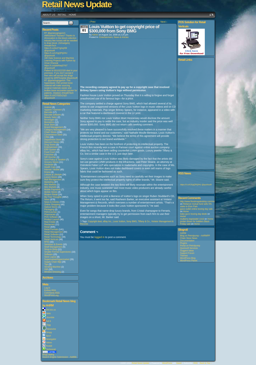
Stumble (50, 317)
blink (48, 313)
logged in (99, 237)
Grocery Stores (51, 162)
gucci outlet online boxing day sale (196, 209)
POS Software (51, 217)
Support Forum (187, 253)
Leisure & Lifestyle (53, 174)
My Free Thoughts (53, 197)
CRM (46, 137)
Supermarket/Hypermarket (56, 259)
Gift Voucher (50, 157)
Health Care (50, 167)
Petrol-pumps (50, 212)
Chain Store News (188, 238)
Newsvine (51, 329)
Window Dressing (52, 272)
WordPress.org (51, 295)
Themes (184, 255)
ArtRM (183, 233)
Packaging (49, 209)
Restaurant (49, 224)
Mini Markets (50, 184)
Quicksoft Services (189, 248)
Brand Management (53, 127)
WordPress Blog (187, 258)
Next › (164, 21)
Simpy (49, 332)
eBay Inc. (107, 221)
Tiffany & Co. (144, 221)
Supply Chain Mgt (52, 262)
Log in (47, 288)
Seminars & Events (53, 244)
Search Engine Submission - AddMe (59, 357)
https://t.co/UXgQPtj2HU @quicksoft (196, 184)
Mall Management (52, 179)
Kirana (47, 172)
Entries (50, 290)
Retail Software (51, 234)
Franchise (49, 154)
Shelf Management (53, 247)
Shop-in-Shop (50, 249)
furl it (48, 321)
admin (95, 34)
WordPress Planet (188, 260)
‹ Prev (92, 21)
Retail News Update (140, 363)
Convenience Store (53, 134)
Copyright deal (95, 221)
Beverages (49, 119)
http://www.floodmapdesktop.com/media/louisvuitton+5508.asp (209, 201)
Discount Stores (51, 142)
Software (48, 254)
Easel (179, 363)
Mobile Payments (52, 189)
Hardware (49, 164)
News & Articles (51, 202)
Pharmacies (49, 214)
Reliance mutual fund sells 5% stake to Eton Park (196, 205)
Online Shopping (52, 204)
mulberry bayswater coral (192, 219)
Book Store (49, 124)
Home (72, 14)
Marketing (49, 182)
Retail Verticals (51, 239)
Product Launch (51, 219)
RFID (46, 242)
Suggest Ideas (187, 250)
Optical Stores (51, 207)
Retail (62, 14)
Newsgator (51, 339)
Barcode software (52, 114)
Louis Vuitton (119, 221)
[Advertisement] (107, 62)
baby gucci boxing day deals (193, 214)
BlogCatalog (48, 354)
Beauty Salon (50, 117)
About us (49, 14)
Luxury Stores (50, 177)
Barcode (48, 112)
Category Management (55, 129)
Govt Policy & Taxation (55, 159)
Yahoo (49, 342)
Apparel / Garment (53, 109)
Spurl (48, 336)
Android (48, 107)
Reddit (49, 346)
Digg (48, 325)
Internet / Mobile (52, 169)
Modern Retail (51, 194)
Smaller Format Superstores (57, 252)
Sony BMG (131, 221)
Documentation (187, 240)
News (47, 199)
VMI (46, 269)
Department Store (52, 139)
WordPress (167, 363)
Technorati (51, 349)
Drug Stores (50, 144)
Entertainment (51, 147)
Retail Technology (52, 237)
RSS (211, 15)
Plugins (183, 243)
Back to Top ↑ (206, 363)
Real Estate (49, 222)
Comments (52, 293)
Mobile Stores (50, 192)
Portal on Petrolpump (190, 245)
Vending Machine (52, 267)
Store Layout (50, 257)
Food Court (49, 152)
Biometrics (49, 122)
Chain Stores (50, 132)
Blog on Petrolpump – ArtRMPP (195, 235)
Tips (46, 264)
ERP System (50, 149)
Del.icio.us (51, 310)
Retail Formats (51, 229)
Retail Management (53, 232)
